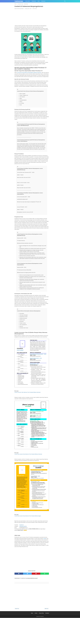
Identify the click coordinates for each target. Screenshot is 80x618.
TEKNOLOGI (43, 1)
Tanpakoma (18, 1)
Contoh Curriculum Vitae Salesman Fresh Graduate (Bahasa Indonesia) (27, 392)
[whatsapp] (44, 574)
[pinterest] (36, 574)
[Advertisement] (31, 17)
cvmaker (44, 538)
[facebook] (18, 574)
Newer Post (17, 608)
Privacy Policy (41, 613)
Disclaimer (47, 613)
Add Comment (35, 8)
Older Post (46, 608)
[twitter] (27, 574)
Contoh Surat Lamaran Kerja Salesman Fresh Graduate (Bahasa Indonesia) (28, 454)
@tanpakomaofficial (23, 526)
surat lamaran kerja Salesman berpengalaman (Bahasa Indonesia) (29, 72)
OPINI (39, 1)
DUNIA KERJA (27, 1)
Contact (35, 613)
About (32, 613)
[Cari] (65, 1)
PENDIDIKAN (34, 1)
